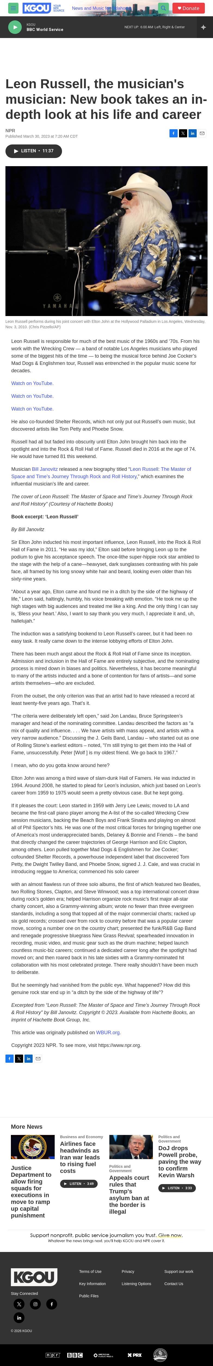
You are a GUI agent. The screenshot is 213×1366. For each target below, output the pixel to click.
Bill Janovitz (45, 469)
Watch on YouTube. (32, 383)
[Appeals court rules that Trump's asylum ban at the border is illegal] (131, 1147)
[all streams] (205, 27)
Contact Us (173, 1284)
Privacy (128, 1272)
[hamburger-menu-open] (13, 8)
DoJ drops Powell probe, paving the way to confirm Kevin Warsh (179, 1162)
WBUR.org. (108, 1032)
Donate (191, 8)
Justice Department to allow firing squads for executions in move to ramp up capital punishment (31, 1192)
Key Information (92, 1284)
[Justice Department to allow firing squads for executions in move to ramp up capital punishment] (33, 1147)
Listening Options (136, 1284)
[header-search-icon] (163, 8)
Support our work (178, 1272)
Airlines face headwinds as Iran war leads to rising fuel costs (80, 1157)
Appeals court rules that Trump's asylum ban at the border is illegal (129, 1194)
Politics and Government (120, 1168)
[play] (15, 27)
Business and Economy (81, 1137)
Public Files (89, 1296)
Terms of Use (90, 1272)
